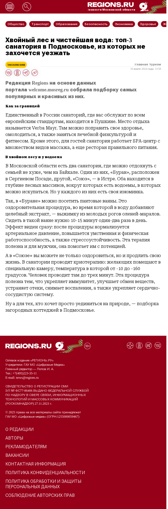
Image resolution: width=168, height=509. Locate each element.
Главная (141, 64)
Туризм (155, 64)
